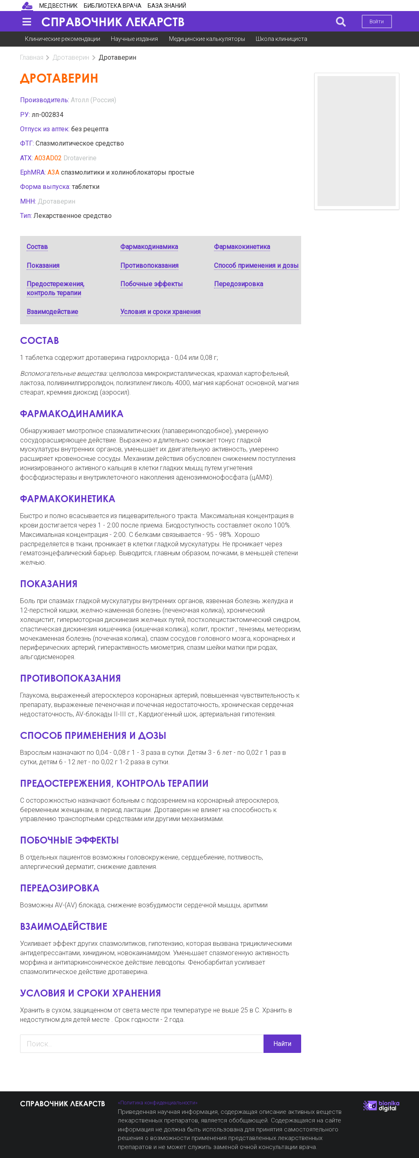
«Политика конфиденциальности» (158, 1103)
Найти (282, 1044)
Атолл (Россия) (93, 100)
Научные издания (134, 39)
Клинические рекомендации (62, 39)
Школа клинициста (281, 39)
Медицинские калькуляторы (207, 39)
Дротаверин (70, 57)
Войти (376, 21)
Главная (31, 57)
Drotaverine (80, 158)
